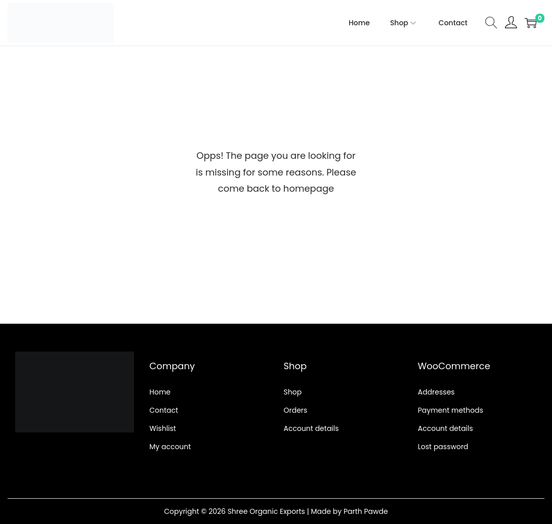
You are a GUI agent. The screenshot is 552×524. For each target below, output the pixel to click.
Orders (296, 410)
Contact (163, 410)
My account (170, 447)
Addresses (436, 392)
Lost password (443, 447)
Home (160, 392)
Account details (311, 428)
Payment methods (450, 410)
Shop (293, 392)
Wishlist (162, 428)
